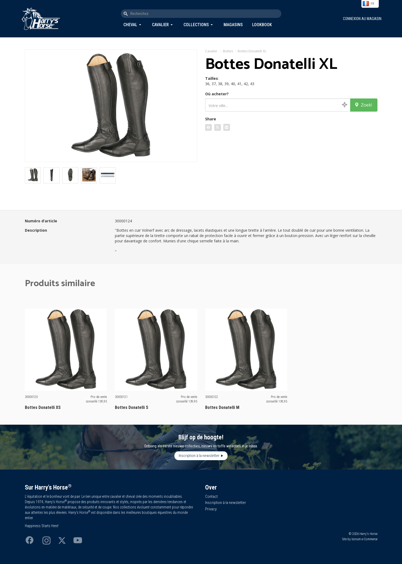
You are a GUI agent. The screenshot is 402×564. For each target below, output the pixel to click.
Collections (196, 24)
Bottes (228, 51)
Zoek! (363, 105)
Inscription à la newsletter (199, 455)
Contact (211, 496)
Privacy (211, 509)
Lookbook (262, 24)
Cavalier (160, 24)
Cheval (130, 24)
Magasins (233, 24)
